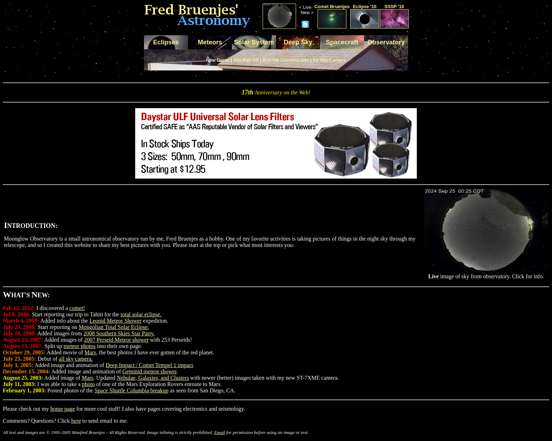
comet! (77, 308)
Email (219, 432)
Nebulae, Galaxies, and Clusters (153, 378)
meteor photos (79, 346)
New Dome (218, 60)
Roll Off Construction (286, 60)
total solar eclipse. (141, 314)
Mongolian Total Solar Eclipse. (114, 327)
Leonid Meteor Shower (115, 321)
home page (62, 409)
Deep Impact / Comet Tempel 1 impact (149, 365)
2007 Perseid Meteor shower (116, 340)
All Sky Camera (329, 60)
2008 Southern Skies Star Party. (119, 333)
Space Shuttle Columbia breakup (131, 390)
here (76, 421)
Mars (90, 352)
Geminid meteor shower (150, 371)
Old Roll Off (246, 60)
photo (88, 384)
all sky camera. (76, 359)
